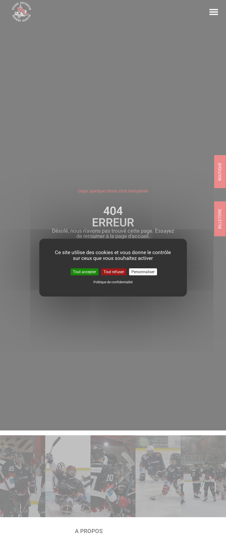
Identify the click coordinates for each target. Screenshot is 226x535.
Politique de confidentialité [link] (113, 282)
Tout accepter (84, 271)
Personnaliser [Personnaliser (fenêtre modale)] (143, 271)
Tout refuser (113, 271)
